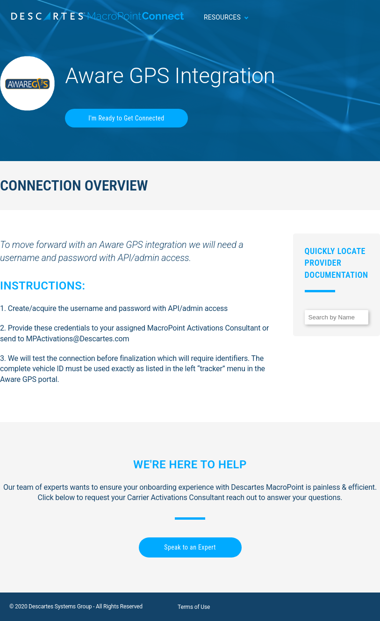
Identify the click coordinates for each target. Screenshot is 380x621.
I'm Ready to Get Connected (126, 118)
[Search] (336, 317)
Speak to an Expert (189, 547)
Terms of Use (194, 607)
